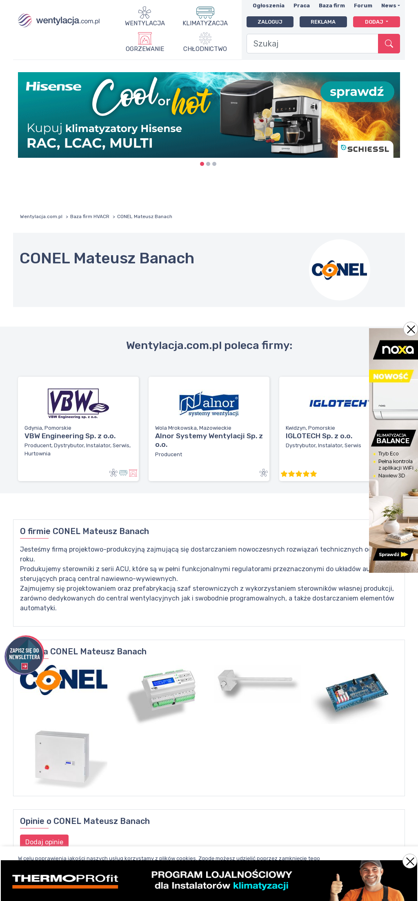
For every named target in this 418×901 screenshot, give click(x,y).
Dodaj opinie (44, 842)
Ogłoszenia (269, 5)
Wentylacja (145, 23)
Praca (301, 5)
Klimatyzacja (205, 23)
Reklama (323, 22)
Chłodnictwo (205, 49)
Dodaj (375, 22)
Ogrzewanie (145, 49)
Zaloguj (270, 22)
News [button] (388, 5)
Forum (363, 5)
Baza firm (332, 5)
